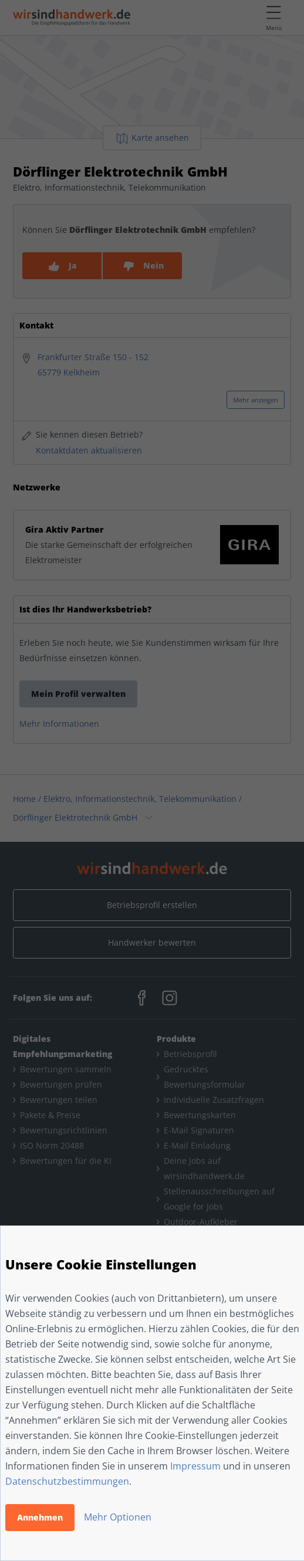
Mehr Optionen (117, 1517)
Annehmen (40, 1517)
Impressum (195, 1466)
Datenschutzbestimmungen (67, 1481)
